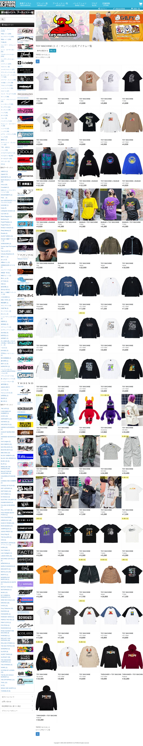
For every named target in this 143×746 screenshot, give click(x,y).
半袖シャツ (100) (6, 34)
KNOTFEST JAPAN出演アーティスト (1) (8, 543)
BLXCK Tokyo (25, 505)
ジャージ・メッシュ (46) (8, 80)
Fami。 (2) (4, 198)
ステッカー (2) (5, 161)
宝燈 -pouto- (25, 304)
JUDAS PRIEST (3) (6, 531)
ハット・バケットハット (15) (8, 100)
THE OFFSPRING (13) (7, 680)
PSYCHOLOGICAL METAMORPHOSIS (25, 609)
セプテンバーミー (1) (7, 330)
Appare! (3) (4, 174)
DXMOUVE (25, 352)
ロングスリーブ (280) (7, 36)
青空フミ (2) (4, 257)
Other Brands (25, 658)
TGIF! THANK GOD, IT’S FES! (25, 400)
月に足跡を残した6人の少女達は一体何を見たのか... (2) (8, 343)
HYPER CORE (25, 560)
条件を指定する (42, 51)
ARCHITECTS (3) (6, 424)
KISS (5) (3, 540)
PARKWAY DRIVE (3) (7, 617)
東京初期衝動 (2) (6, 358)
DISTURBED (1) (6, 494)
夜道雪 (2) (4, 398)
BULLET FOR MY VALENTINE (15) (6, 472)
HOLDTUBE (25, 666)
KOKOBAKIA (25, 409)
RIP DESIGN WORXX (25, 674)
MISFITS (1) (4, 574)
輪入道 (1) (4, 401)
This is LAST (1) (5, 251)
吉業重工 (25, 184)
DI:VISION (25, 513)
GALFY (25, 31)
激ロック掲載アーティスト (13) (8, 293)
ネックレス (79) (5, 110)
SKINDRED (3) (5, 649)
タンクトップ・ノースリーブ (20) (8, 76)
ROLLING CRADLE (25, 425)
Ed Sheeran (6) (5, 497)
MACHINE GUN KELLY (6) (8, 559)
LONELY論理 (25, 529)
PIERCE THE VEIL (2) (7, 619)
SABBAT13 (25, 336)
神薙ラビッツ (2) (6, 275)
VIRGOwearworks (25, 200)
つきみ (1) (4, 348)
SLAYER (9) (4, 651)
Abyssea (25, 232)
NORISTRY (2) (5, 366)
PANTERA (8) (5, 611)
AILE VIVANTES (25, 497)
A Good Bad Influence (25, 71)
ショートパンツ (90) (7, 88)
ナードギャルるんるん (25, 481)
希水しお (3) (4, 278)
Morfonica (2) (5, 219)
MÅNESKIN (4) (5, 563)
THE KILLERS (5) (6, 537)
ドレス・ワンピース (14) (8, 94)
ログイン (102, 9)
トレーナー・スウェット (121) (8, 46)
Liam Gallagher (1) (6, 553)
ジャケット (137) (6, 64)
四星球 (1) (4, 321)
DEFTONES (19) (6, 491)
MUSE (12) (4, 592)
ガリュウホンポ (25, 568)
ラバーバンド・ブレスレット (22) (8, 143)
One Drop (25, 360)
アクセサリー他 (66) (7, 156)
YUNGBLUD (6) (5, 691)
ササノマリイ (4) (6, 305)
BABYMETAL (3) (6, 177)
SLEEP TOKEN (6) (6, 654)
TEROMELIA (25, 592)
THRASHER (25, 417)
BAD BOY (25, 449)
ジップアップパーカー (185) (7, 60)
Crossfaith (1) (5, 187)
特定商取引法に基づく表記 (17, 706)
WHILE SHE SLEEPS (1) (8, 688)
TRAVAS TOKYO (25, 256)
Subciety (25, 63)
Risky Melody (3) (6, 230)
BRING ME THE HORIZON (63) (6, 467)
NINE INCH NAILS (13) (8, 600)
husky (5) (3, 208)
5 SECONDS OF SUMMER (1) (6, 412)
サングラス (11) (5, 107)
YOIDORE (25, 127)
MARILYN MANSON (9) (8, 566)
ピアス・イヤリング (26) (8, 134)
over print (25, 39)
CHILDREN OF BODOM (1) (8, 477)
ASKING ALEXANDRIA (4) (8, 428)
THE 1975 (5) (5, 408)
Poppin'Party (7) (5, 225)
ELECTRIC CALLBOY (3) (8, 499)
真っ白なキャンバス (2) (8, 379)
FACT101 (25, 553)
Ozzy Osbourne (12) (7, 608)
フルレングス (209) (6, 85)
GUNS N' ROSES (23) (7, 523)
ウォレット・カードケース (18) (8, 125)
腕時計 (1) (4, 140)
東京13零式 (25, 296)
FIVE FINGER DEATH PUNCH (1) (7, 513)
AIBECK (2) (4, 171)
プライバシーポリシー (17, 711)
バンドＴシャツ (79, 4)
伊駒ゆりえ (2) (5, 262)
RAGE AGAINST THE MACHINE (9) (7, 632)
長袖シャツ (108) (6, 39)
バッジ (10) (4, 150)
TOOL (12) (4, 682)
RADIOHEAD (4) (6, 628)
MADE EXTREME (25, 391)
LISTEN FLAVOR (25, 111)
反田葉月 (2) (4, 338)
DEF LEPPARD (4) (6, 488)
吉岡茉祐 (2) (4, 395)
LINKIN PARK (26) (6, 556)
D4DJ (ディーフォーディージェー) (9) (8, 191)
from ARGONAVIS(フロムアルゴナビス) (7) (8, 201)
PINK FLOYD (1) (6, 622)
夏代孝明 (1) (4, 361)
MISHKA (25, 545)
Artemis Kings (25, 248)
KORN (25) (4, 547)
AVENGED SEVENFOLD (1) (8, 437)
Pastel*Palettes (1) (6, 222)
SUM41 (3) (4, 667)
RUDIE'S (25, 224)
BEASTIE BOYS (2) (7, 450)
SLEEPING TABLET (25, 280)
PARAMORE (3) (5, 614)
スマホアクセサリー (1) (8, 153)
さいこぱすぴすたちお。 (25, 264)
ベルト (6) (4, 118)
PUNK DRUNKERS (25, 160)
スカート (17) (5, 91)
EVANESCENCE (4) (7, 502)
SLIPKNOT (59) (5, 657)
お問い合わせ (17, 701)
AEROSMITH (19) (6, 419)
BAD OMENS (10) (6, 444)
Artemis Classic (25, 240)
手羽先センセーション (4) (7, 354)
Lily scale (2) (4, 213)
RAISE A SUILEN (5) (7, 227)
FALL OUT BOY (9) (6, 510)
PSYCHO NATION (25, 95)
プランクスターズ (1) (7, 376)
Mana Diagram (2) (6, 216)
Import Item (25, 650)
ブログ (94, 4)
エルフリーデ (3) (6, 270)
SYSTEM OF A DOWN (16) (7, 671)
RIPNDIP (25, 135)
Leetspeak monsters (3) (8, 211)
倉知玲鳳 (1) (4, 287)
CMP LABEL (25, 312)
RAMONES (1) (5, 635)
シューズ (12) (5, 128)
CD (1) (3, 164)
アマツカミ (25, 288)
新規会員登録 (119, 9)
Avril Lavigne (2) (6, 441)
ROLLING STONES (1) (8, 643)
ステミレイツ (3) (6, 327)
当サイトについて (17, 697)
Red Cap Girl (25, 119)
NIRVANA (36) (5, 603)
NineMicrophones (25, 328)
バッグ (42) (4, 112)
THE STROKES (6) (6, 664)
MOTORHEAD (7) (6, 589)
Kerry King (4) (5, 534)
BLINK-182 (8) (5, 461)
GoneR (25, 433)
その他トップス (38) (7, 82)
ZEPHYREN (25, 618)
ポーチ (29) (4, 115)
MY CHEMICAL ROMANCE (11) (5, 596)
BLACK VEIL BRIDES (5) (8, 458)
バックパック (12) (6, 121)
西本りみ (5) (4, 363)
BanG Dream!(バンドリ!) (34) (8, 181)
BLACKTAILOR (25, 208)
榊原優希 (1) (4, 302)
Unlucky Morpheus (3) (7, 254)
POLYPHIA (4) (5, 625)
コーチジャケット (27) (7, 69)
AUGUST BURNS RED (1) (8, 433)
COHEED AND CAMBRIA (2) (8, 482)
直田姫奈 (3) (4, 324)
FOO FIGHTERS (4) (7, 517)
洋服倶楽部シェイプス (25, 441)
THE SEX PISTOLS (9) (8, 646)
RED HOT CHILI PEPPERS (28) (6, 639)
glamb (25, 55)
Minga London (25, 87)
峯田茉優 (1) (4, 384)
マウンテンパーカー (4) (8, 72)
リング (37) (4, 137)
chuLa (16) (4, 184)
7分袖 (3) (3, 42)
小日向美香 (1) (5, 297)
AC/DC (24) (4, 416)
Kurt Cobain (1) (5, 550)
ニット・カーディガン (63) (7, 50)
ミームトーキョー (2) (7, 381)
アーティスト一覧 (60, 4)
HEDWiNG (25, 521)
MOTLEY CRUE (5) (7, 587)
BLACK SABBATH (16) (7, 455)
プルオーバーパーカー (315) (7, 55)
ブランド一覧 (42, 4)
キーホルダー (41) (6, 158)
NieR (25, 489)
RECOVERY (25, 192)
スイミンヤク (25, 584)
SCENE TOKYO (25, 47)
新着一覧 (135, 9)
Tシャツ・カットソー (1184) (7, 30)
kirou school (25, 682)
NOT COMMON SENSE (25, 642)
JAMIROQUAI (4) (6, 529)
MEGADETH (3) (5, 569)
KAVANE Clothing (25, 272)
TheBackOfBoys (25, 537)
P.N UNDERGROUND (25, 103)
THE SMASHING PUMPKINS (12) (6, 661)
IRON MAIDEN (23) (7, 526)
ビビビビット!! (25, 465)
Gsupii (25, 376)
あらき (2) (4, 259)
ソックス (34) (5, 131)
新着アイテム (25, 4)
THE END (25, 384)
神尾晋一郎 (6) (5, 273)
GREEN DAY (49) (6, 520)
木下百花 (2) (4, 281)
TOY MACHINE (25, 168)
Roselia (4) (4, 233)
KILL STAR (25, 79)
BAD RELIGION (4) (6, 447)
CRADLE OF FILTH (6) (7, 485)
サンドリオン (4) (6, 311)
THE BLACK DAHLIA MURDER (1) (7, 676)
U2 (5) (3, 685)
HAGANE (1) (5, 205)
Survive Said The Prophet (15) (8, 247)
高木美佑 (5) (4, 332)
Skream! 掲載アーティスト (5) (8, 240)
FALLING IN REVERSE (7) (8, 506)
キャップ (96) (5, 96)
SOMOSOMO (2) (6, 243)
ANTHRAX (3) (5, 422)
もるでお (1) (4, 390)
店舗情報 (106, 4)
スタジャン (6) (5, 66)
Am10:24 (25, 344)
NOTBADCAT (25, 320)
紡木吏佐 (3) (4, 350)
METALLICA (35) (6, 572)
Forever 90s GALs (25, 473)
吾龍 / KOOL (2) (5, 300)
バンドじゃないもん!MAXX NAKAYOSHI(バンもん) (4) (8, 371)
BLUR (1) (4, 464)
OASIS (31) (4, 605)
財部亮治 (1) (4, 335)
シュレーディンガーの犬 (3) (8, 317)
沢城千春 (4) (4, 308)
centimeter (25, 176)
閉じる (52, 51)
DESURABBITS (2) (6, 195)
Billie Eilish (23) (5, 453)
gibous (25, 152)
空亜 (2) (3, 284)
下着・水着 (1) (5, 147)
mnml (25, 216)
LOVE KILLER (25, 600)
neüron (25, 368)
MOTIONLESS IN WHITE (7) (8, 583)
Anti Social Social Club (25, 626)
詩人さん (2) (4, 314)
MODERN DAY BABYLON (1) (5, 578)
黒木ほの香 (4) (5, 289)
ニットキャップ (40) (7, 104)
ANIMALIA (25, 576)
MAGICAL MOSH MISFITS (25, 144)
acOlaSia (25, 634)
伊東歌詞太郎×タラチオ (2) (8, 266)
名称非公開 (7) (5, 387)
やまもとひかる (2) (6, 393)
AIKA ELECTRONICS (25, 457)
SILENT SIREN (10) (7, 236)
